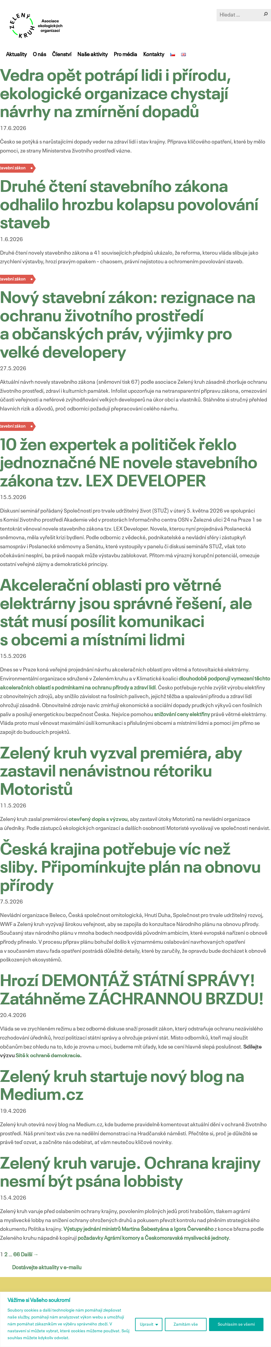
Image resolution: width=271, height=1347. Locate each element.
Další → (29, 1255)
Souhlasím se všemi (236, 1324)
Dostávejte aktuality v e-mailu (47, 1267)
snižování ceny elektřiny (182, 714)
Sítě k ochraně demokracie (48, 1055)
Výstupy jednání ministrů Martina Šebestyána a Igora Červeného (138, 1229)
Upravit (146, 1324)
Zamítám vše (186, 1324)
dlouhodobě (193, 679)
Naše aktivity (92, 54)
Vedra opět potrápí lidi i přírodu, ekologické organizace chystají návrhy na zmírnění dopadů (115, 94)
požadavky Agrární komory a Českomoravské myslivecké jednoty (153, 1238)
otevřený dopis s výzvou (98, 819)
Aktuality (16, 54)
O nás (39, 54)
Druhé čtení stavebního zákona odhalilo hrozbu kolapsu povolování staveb (129, 205)
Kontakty (153, 54)
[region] (135, 1319)
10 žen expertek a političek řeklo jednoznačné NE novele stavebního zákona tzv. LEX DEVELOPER (128, 463)
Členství (61, 54)
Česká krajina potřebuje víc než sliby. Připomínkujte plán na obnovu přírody (130, 868)
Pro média (125, 54)
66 (16, 1255)
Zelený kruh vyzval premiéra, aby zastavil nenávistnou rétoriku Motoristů (121, 772)
